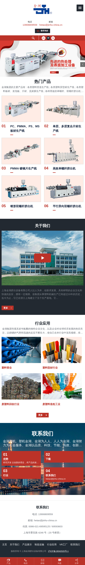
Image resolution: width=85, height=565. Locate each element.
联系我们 (75, 544)
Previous (82, 64)
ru (53, 38)
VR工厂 (63, 544)
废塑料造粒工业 (51, 404)
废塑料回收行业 (10, 404)
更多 (6, 308)
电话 (25, 563)
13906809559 (30, 24)
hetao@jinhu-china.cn (50, 24)
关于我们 (14, 544)
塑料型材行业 (50, 367)
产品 (8, 563)
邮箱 (42, 563)
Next (82, 57)
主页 (4, 544)
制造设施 (39, 544)
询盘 (59, 563)
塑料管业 (7, 367)
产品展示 (27, 544)
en (43, 38)
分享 (77, 563)
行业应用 (52, 544)
